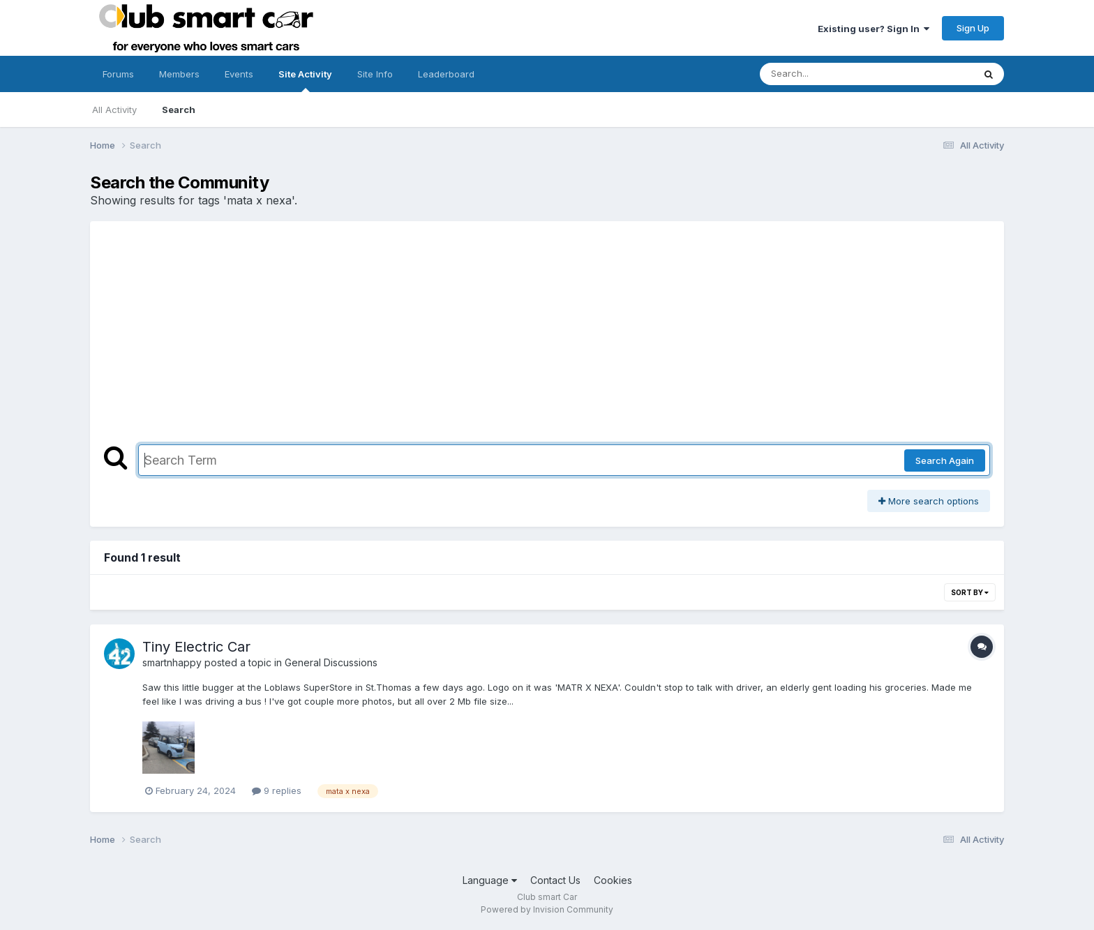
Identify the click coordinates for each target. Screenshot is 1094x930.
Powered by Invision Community (547, 909)
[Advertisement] (547, 339)
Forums (118, 74)
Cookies (613, 880)
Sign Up (973, 27)
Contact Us (555, 880)
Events (239, 74)
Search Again (944, 460)
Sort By (970, 592)
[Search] (828, 74)
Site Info (375, 74)
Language (490, 880)
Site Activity (305, 80)
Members (179, 74)
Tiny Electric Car (196, 646)
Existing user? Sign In (873, 28)
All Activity (114, 109)
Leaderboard (446, 74)
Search (178, 109)
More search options (928, 501)
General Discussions (331, 662)
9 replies (276, 790)
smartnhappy (172, 662)
